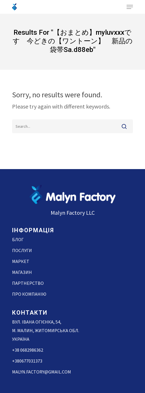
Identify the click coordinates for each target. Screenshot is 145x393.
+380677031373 (27, 361)
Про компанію (29, 294)
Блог (18, 239)
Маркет (20, 261)
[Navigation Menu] (130, 7)
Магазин (22, 272)
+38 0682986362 (27, 350)
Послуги (22, 250)
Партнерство (28, 283)
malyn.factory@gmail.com (41, 372)
